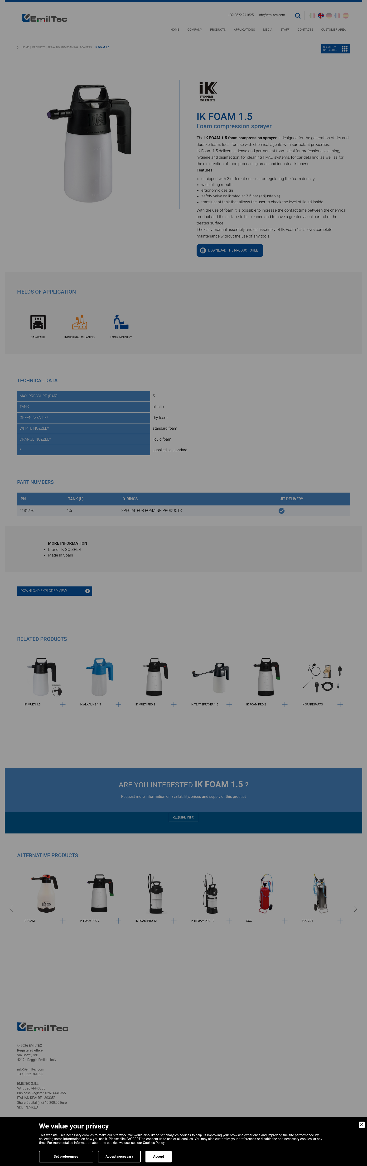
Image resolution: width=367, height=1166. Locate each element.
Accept (158, 1156)
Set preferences (66, 1156)
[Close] (362, 1125)
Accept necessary (119, 1156)
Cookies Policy (153, 1143)
